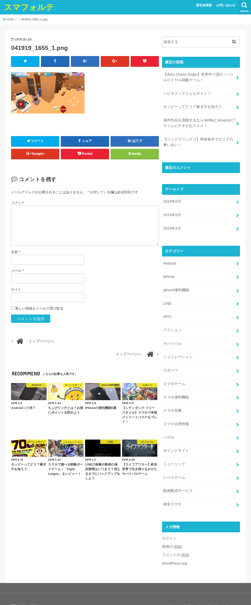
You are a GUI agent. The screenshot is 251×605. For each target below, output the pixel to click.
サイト (16, 290)
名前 (15, 252)
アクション (172, 324)
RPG (167, 311)
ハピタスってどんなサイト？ (187, 92)
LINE (167, 298)
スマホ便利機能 (176, 388)
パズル (168, 427)
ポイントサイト (176, 440)
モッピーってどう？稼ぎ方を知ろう (192, 105)
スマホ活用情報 (176, 414)
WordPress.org (174, 550)
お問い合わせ (225, 5)
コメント (18, 203)
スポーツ (170, 362)
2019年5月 (172, 211)
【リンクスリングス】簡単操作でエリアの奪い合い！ (198, 139)
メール (17, 271)
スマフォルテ (29, 7)
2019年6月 (172, 198)
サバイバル (172, 336)
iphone (168, 272)
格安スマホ (172, 492)
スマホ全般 (172, 401)
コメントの (175, 542)
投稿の (172, 534)
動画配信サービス (178, 479)
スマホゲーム (174, 375)
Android (169, 259)
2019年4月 (172, 224)
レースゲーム (174, 466)
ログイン (169, 525)
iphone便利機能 (176, 285)
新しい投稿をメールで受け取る (39, 309)
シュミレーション (178, 349)
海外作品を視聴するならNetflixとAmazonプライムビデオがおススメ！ (199, 121)
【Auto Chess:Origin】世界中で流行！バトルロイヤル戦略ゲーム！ (198, 76)
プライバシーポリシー (26, 592)
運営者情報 (204, 5)
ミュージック (174, 453)
